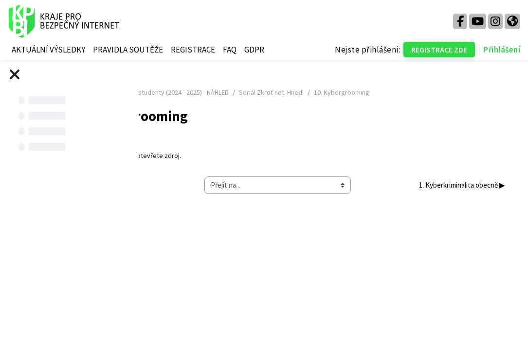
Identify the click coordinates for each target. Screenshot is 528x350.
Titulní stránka (178, 92)
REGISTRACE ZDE (439, 49)
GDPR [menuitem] (254, 49)
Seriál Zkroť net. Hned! (385, 92)
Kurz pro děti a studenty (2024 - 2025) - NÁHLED (275, 92)
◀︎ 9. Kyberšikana (189, 185)
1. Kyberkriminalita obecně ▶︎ (444, 185)
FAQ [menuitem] (230, 49)
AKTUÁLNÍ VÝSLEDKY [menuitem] (48, 49)
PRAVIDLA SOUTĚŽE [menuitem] (128, 49)
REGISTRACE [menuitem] (193, 49)
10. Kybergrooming (221, 155)
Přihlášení (501, 49)
